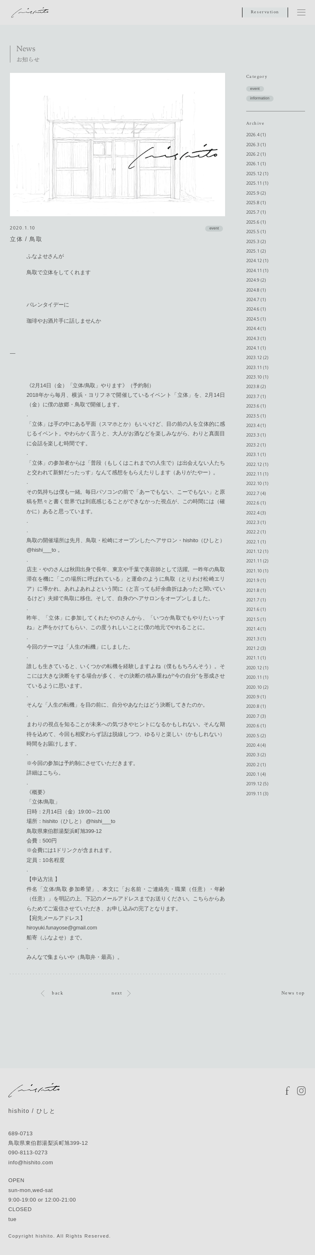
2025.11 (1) (257, 183)
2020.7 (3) (256, 716)
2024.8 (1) (256, 290)
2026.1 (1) (256, 164)
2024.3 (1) (256, 338)
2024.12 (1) (257, 260)
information (260, 98)
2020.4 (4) (256, 745)
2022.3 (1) (256, 522)
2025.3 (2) (256, 241)
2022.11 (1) (257, 474)
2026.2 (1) (256, 154)
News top (293, 993)
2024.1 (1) (256, 348)
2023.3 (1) (256, 435)
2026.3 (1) (256, 144)
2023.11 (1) (257, 367)
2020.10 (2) (257, 687)
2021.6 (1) (256, 609)
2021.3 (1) (256, 639)
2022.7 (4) (256, 493)
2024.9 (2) (256, 280)
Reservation (265, 12)
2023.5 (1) (256, 416)
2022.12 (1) (257, 464)
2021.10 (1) (257, 571)
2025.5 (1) (256, 231)
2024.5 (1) (256, 319)
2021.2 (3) (256, 648)
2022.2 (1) (256, 532)
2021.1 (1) (256, 658)
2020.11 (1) (257, 677)
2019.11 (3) (257, 793)
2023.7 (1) (256, 396)
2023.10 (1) (257, 377)
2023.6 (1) (256, 406)
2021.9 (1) (256, 580)
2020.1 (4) (256, 774)
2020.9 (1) (256, 697)
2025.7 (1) (256, 212)
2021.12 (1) (257, 551)
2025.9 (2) (256, 193)
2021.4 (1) (256, 629)
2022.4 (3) (256, 513)
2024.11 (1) (257, 270)
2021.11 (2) (257, 561)
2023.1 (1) (256, 454)
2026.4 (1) (256, 135)
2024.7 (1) (256, 299)
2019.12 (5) (257, 784)
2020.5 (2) (256, 736)
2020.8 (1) (256, 706)
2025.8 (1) (256, 202)
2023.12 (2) (257, 357)
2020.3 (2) (256, 755)
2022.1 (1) (256, 542)
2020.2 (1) (256, 764)
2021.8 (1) (256, 590)
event (214, 228)
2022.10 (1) (257, 483)
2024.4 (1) (256, 328)
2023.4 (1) (256, 425)
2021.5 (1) (256, 619)
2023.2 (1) (256, 445)
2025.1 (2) (256, 251)
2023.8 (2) (256, 386)
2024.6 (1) (256, 309)
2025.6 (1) (256, 222)
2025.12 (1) (257, 173)
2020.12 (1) (257, 668)
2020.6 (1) (256, 726)
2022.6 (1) (256, 503)
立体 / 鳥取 (26, 239)
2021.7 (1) (256, 600)
